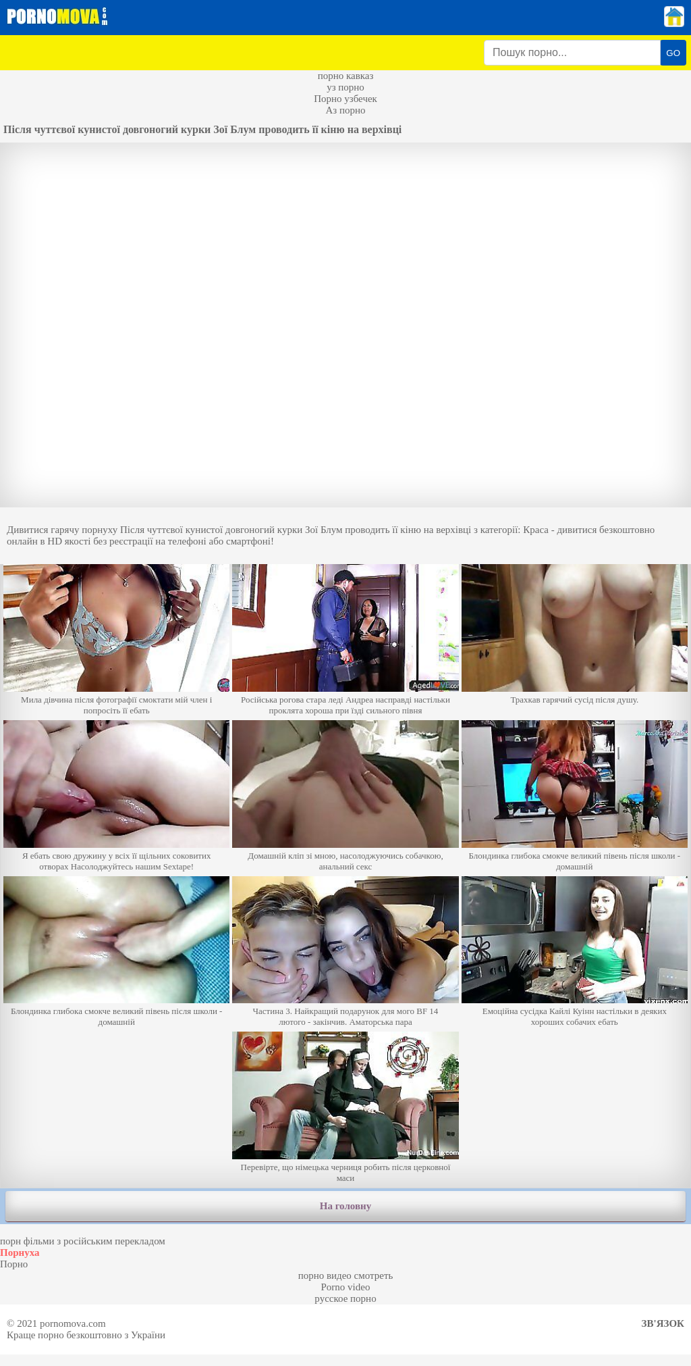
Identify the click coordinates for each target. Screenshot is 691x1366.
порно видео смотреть (345, 1275)
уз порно (345, 87)
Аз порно (345, 110)
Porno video (345, 1287)
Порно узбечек (345, 98)
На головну (345, 1205)
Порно (14, 1264)
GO (673, 53)
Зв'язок (663, 1323)
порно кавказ (346, 75)
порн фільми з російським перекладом (82, 1241)
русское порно (345, 1298)
